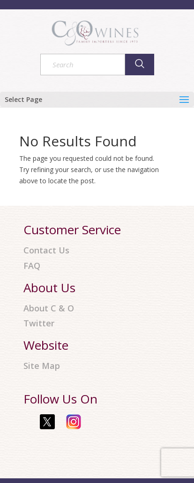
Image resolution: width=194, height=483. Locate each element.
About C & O (48, 308)
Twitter (38, 323)
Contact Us (46, 250)
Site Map (41, 365)
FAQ (31, 265)
